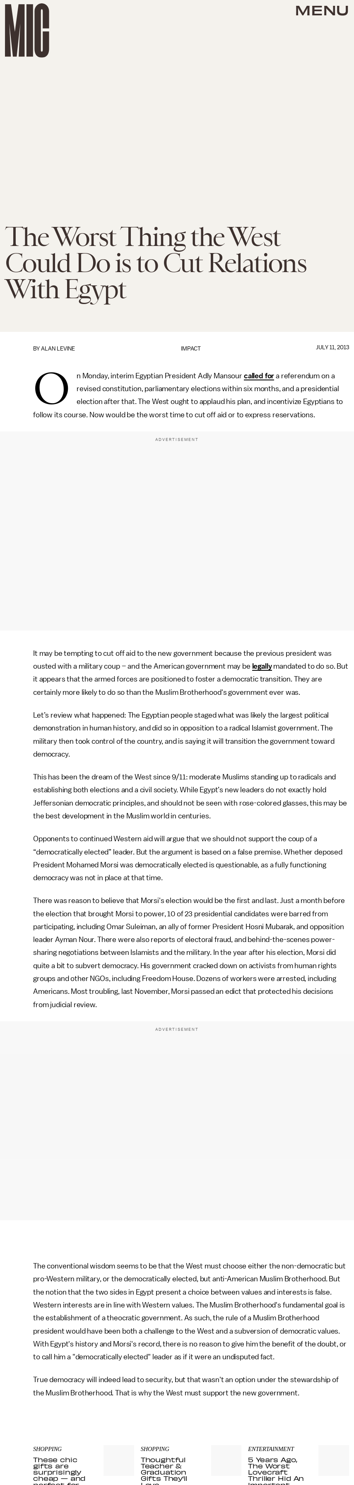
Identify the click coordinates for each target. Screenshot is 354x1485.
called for (259, 376)
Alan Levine (58, 349)
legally (262, 666)
